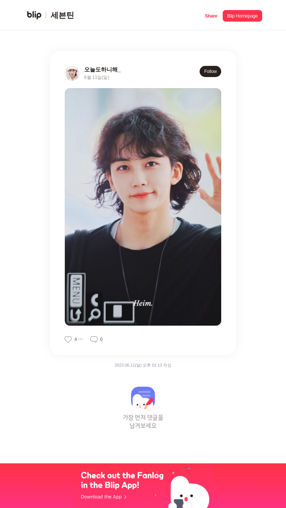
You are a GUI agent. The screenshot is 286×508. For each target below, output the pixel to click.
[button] (211, 15)
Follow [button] (210, 71)
